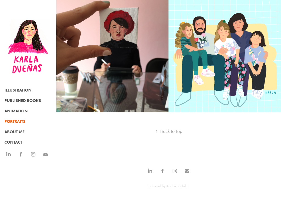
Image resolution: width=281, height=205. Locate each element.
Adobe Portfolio (177, 186)
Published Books (22, 100)
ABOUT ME (14, 131)
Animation (16, 111)
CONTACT (13, 142)
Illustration (18, 90)
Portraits (14, 121)
